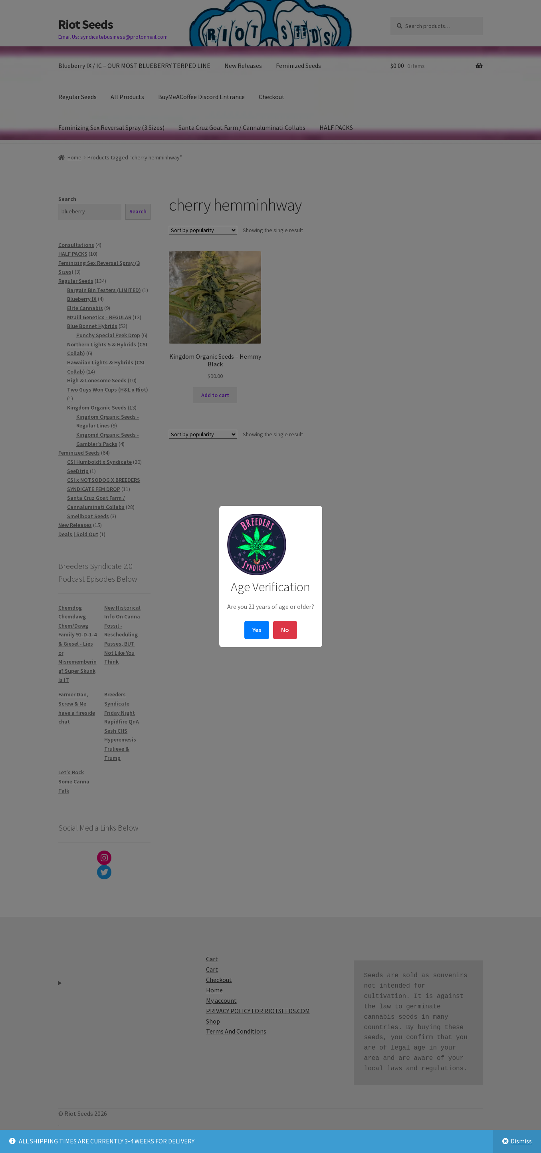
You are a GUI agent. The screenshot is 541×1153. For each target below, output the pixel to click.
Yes (256, 630)
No (285, 630)
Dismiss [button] (521, 1141)
